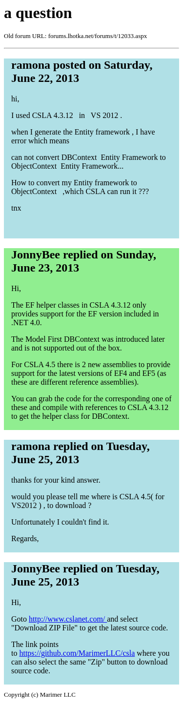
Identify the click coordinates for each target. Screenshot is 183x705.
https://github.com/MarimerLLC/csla (77, 653)
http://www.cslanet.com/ (68, 619)
